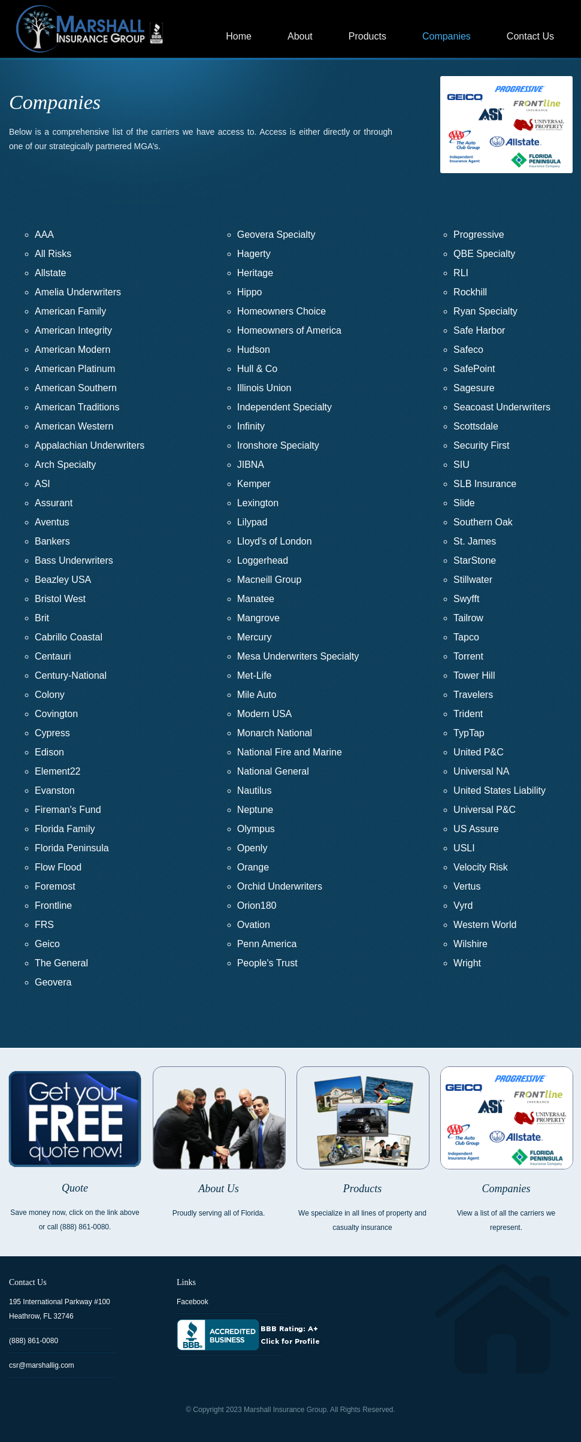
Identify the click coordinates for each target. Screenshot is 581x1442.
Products (367, 36)
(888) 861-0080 (33, 1341)
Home (239, 36)
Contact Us (530, 36)
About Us (218, 1189)
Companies (446, 36)
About (300, 36)
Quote (75, 1188)
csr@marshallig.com (41, 1365)
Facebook (192, 1302)
